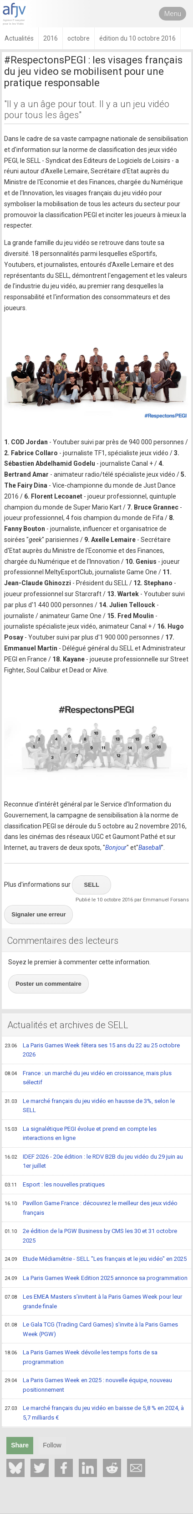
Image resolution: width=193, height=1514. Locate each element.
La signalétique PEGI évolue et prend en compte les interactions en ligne (81, 1133)
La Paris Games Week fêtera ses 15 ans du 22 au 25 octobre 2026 (92, 1049)
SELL (91, 884)
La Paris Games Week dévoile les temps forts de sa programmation (81, 1356)
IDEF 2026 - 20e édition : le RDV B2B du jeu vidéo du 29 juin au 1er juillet (94, 1161)
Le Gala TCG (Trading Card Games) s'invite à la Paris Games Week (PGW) (91, 1329)
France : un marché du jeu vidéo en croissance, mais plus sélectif (88, 1077)
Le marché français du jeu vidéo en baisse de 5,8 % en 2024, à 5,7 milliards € (94, 1412)
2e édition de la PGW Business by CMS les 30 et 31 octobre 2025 (91, 1235)
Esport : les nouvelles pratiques (55, 1185)
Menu (172, 14)
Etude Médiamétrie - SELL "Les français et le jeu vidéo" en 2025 (96, 1259)
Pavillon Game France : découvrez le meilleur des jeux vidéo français (91, 1207)
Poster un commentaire (48, 983)
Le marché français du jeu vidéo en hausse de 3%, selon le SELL (90, 1105)
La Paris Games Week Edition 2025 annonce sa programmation (96, 1278)
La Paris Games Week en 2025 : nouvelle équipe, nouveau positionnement (88, 1384)
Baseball (149, 847)
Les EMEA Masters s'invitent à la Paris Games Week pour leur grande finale (93, 1301)
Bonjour (116, 847)
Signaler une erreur (38, 914)
